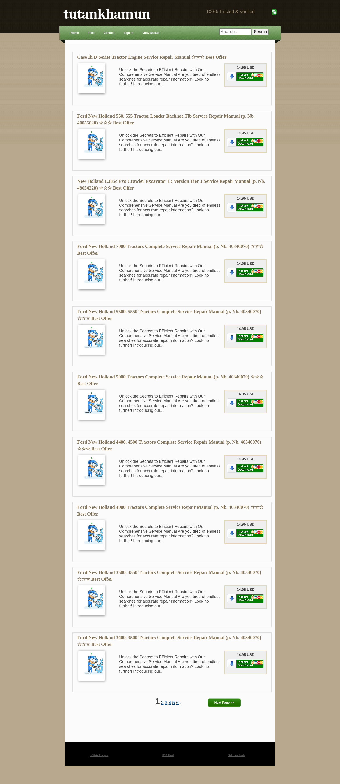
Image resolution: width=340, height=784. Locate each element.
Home (75, 33)
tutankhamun (106, 14)
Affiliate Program (99, 755)
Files (91, 33)
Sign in (128, 33)
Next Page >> (224, 702)
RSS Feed (168, 755)
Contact (109, 33)
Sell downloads (236, 755)
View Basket (150, 33)
